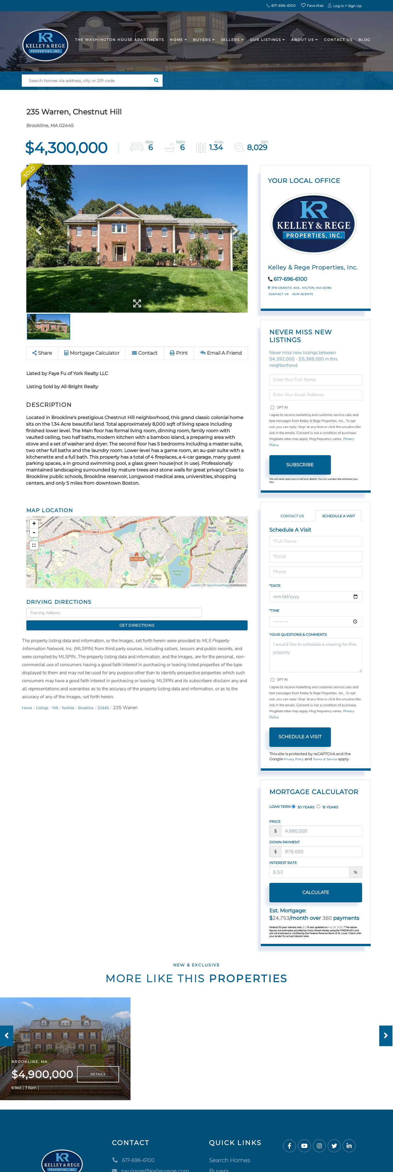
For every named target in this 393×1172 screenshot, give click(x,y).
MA (62, 698)
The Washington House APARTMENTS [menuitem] (119, 40)
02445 (119, 698)
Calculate (300, 893)
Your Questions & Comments (298, 634)
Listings (46, 698)
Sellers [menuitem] (230, 40)
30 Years (303, 807)
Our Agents (302, 294)
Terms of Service (329, 759)
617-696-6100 (281, 5)
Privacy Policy (295, 759)
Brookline (98, 698)
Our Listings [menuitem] (265, 40)
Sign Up (355, 6)
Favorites (312, 5)
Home (28, 698)
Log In (338, 6)
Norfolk (77, 698)
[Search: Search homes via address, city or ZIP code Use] (86, 80)
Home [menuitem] (176, 40)
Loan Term (280, 807)
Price (275, 822)
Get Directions (226, 613)
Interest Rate (283, 863)
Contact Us (278, 294)
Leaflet (196, 585)
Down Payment (284, 842)
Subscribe (300, 464)
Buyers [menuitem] (202, 40)
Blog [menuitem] (364, 40)
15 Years (327, 807)
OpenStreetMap (217, 585)
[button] (156, 80)
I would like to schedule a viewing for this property (315, 655)
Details (98, 1083)
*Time (274, 610)
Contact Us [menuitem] (338, 40)
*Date (275, 585)
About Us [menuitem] (302, 40)
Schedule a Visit (338, 516)
